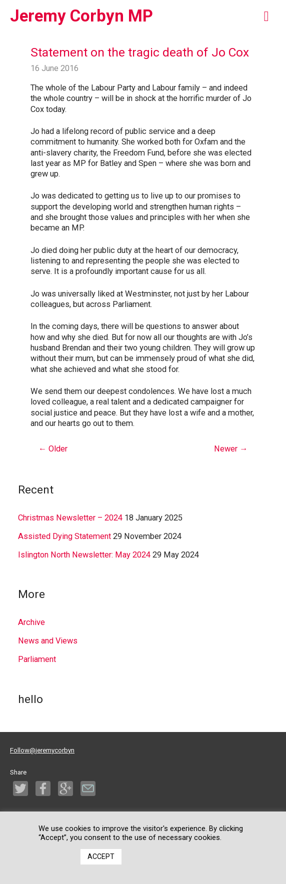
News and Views (48, 641)
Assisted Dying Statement (64, 536)
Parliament (37, 659)
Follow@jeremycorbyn (42, 750)
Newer (231, 449)
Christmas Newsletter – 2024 (70, 517)
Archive (31, 622)
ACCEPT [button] (101, 856)
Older (53, 449)
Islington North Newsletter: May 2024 (84, 555)
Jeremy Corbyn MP (81, 16)
